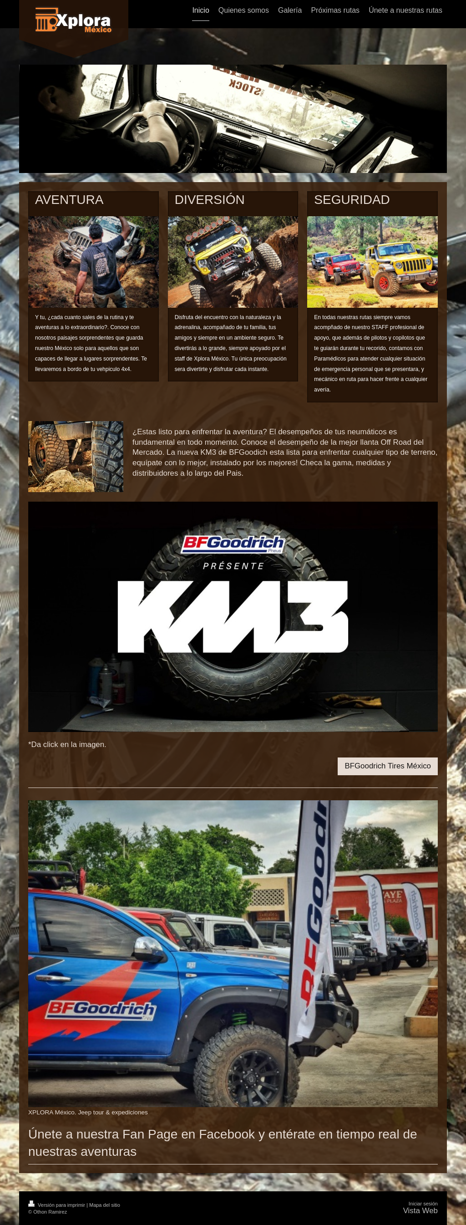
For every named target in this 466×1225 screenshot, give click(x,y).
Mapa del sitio (104, 1205)
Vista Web (420, 1210)
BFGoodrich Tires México (387, 766)
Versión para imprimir (57, 1205)
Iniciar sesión (423, 1203)
